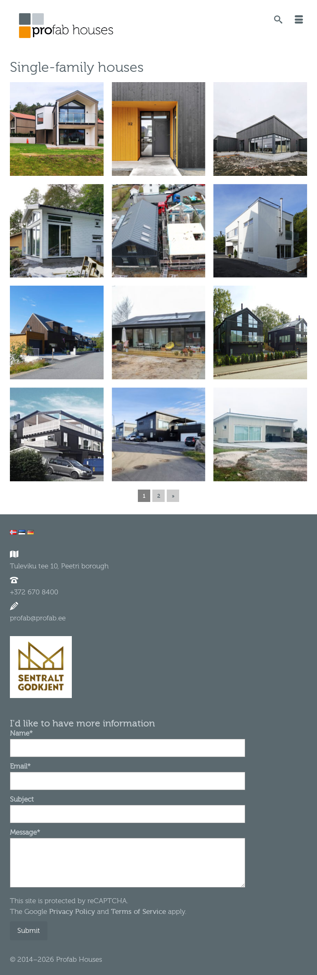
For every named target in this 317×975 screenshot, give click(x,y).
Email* (127, 773)
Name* (127, 740)
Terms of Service (138, 912)
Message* (127, 837)
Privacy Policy (71, 912)
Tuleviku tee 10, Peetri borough (59, 566)
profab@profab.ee (38, 618)
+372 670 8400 (34, 592)
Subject (127, 806)
